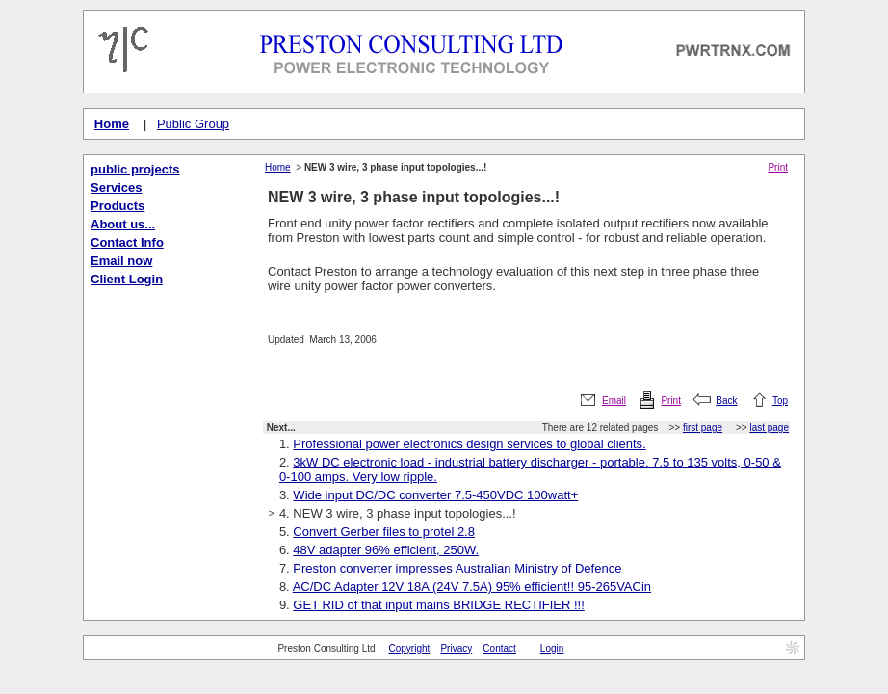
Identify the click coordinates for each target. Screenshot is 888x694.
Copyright (410, 648)
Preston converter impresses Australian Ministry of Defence (457, 568)
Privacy (456, 648)
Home (111, 124)
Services (117, 187)
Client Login (127, 279)
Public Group (193, 124)
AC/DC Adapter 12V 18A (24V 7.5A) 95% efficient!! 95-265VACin (472, 586)
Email (614, 400)
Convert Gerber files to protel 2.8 (384, 531)
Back (726, 400)
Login (551, 648)
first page (702, 427)
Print (778, 167)
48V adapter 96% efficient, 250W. (386, 550)
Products (117, 206)
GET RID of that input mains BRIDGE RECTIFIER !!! (438, 605)
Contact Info (127, 242)
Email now (121, 261)
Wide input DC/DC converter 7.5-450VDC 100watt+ (435, 495)
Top (780, 400)
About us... (123, 224)
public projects (135, 169)
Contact (499, 648)
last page (769, 427)
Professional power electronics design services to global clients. (469, 444)
